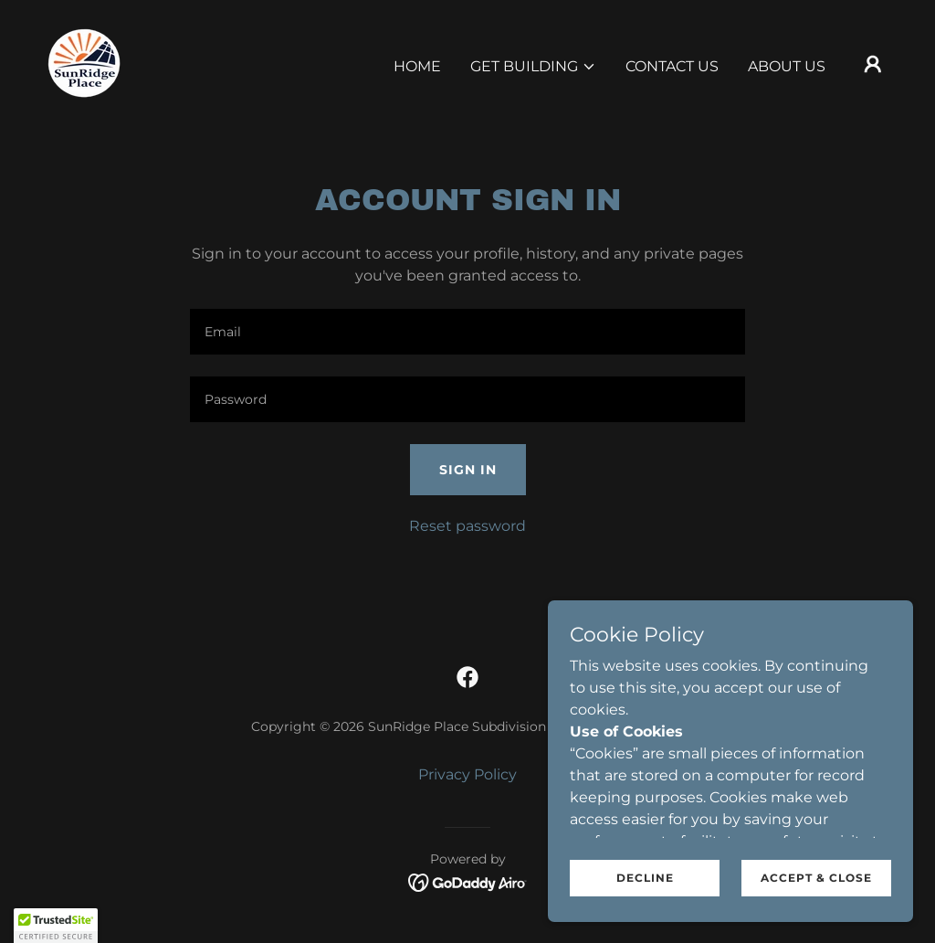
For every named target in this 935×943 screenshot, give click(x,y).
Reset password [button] (467, 526)
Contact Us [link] (672, 66)
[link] (86, 62)
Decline (645, 878)
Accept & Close (816, 878)
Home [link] (417, 66)
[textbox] (467, 332)
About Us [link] (786, 66)
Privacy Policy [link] (467, 774)
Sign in (468, 469)
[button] (533, 67)
